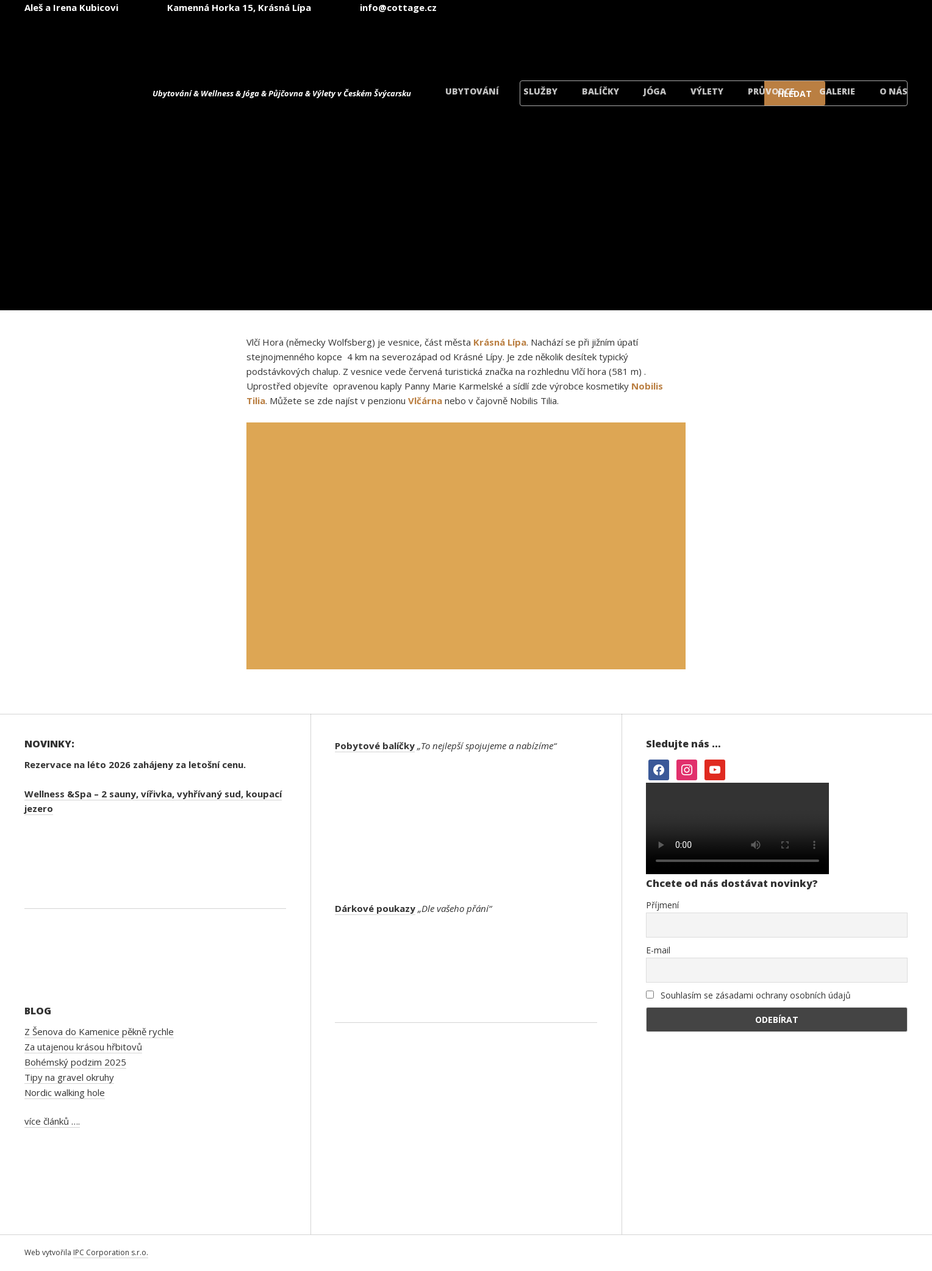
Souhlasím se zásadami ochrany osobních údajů (748, 995)
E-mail (658, 950)
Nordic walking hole (64, 1092)
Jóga (654, 91)
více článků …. (52, 1121)
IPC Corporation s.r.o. (110, 1252)
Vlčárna (425, 400)
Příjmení (662, 905)
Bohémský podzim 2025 (75, 1062)
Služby (540, 91)
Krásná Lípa (499, 342)
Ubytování (472, 91)
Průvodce (771, 91)
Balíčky (600, 91)
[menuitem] (573, 42)
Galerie (837, 91)
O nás (894, 91)
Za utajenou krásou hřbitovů (83, 1047)
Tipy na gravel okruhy (69, 1077)
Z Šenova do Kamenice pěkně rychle (99, 1031)
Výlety (706, 91)
